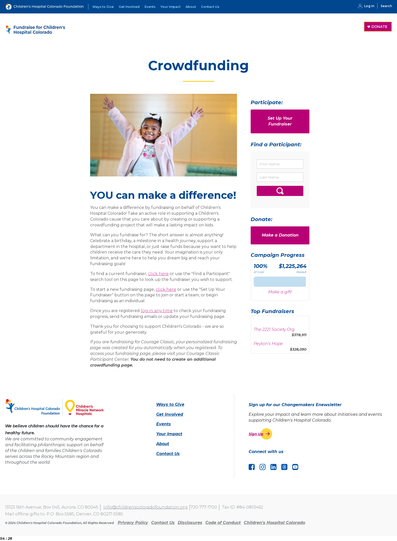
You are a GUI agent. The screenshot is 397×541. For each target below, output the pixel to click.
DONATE (379, 26)
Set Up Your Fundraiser (280, 121)
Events (150, 7)
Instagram (263, 467)
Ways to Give (103, 7)
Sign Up (256, 434)
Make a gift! (280, 292)
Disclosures (190, 522)
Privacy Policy (133, 522)
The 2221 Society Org (274, 331)
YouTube (295, 467)
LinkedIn (273, 467)
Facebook (252, 467)
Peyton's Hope (268, 345)
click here (158, 273)
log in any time (157, 310)
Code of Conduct (223, 522)
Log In (369, 6)
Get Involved (129, 7)
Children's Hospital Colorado (274, 522)
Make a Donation (280, 235)
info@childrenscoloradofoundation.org (145, 507)
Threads (284, 467)
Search (386, 6)
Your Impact (171, 7)
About (191, 7)
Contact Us (210, 7)
